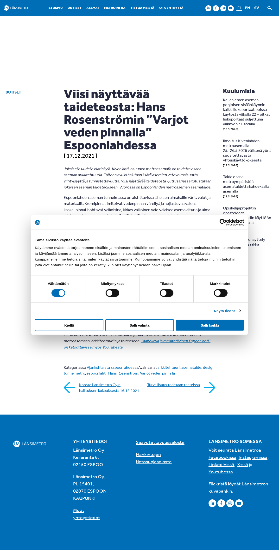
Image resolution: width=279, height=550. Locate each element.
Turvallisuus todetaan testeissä (173, 384)
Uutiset (75, 8)
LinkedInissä (221, 464)
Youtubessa (221, 471)
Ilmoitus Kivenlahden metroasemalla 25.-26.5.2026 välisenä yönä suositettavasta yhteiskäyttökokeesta (247, 150)
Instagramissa (253, 457)
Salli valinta (140, 325)
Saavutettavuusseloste (160, 442)
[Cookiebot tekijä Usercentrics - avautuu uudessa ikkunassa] (223, 222)
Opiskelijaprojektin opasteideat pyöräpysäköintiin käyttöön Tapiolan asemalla (247, 215)
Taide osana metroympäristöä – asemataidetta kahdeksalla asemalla (246, 184)
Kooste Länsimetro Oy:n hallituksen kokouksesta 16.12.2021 (109, 387)
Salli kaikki (210, 325)
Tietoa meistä (142, 8)
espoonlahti (97, 373)
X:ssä (242, 464)
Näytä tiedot (224, 311)
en (247, 7)
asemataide (191, 367)
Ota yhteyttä (171, 8)
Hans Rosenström (123, 373)
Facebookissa (222, 457)
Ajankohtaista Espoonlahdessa (112, 367)
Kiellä (69, 325)
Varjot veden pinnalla (157, 373)
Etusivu (56, 8)
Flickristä (218, 483)
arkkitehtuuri (169, 367)
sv (256, 7)
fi (239, 7)
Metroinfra (115, 8)
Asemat (92, 8)
